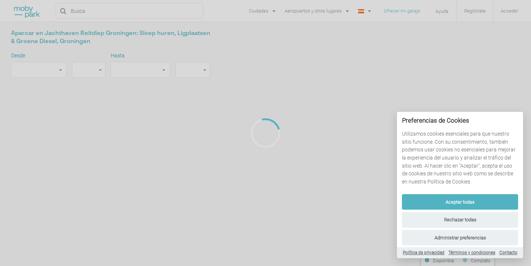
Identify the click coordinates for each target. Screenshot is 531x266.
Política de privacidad (423, 252)
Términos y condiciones (471, 252)
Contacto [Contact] (508, 252)
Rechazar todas (460, 220)
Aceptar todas (460, 202)
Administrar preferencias (460, 238)
